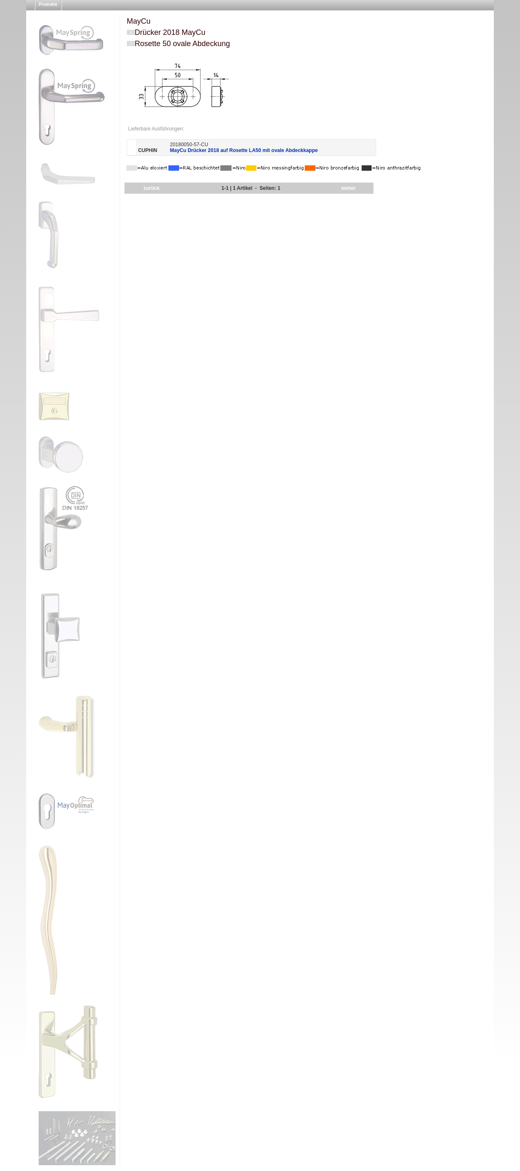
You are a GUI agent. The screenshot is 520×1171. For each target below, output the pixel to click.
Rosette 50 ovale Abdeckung (182, 43)
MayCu (138, 21)
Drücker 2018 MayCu (170, 32)
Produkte (48, 4)
